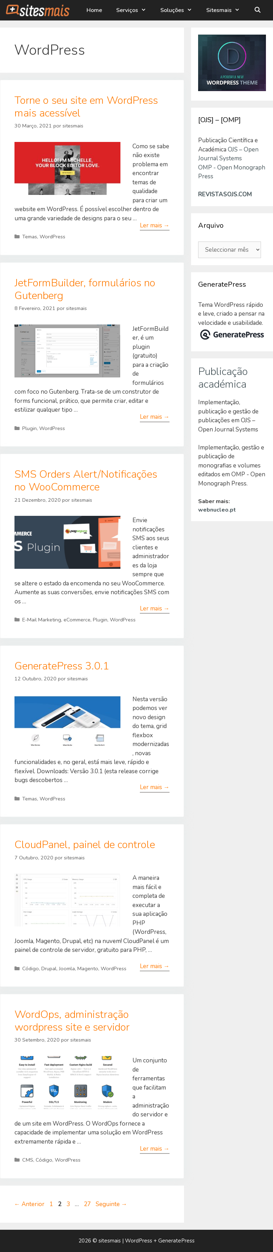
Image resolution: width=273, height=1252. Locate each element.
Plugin (29, 428)
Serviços (134, 10)
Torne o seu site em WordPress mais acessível (86, 106)
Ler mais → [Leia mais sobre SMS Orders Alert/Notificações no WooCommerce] (155, 608)
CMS (27, 1159)
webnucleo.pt (217, 510)
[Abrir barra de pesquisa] (257, 10)
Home (94, 10)
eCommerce (77, 619)
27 (88, 1204)
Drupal (49, 968)
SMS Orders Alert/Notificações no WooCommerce (85, 480)
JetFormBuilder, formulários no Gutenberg (84, 289)
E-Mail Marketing (41, 619)
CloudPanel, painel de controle (84, 844)
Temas (29, 236)
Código (30, 968)
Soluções (179, 10)
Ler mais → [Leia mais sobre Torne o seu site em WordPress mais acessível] (155, 225)
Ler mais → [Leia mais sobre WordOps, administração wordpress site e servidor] (155, 1149)
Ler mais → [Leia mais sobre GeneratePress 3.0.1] (155, 787)
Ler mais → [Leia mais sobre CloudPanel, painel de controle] (155, 966)
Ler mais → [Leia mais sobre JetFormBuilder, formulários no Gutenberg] (155, 417)
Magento (87, 968)
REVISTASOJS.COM (225, 194)
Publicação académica (223, 378)
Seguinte (111, 1204)
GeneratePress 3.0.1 (61, 666)
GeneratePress (176, 1240)
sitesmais (110, 1240)
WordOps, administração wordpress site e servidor (72, 1021)
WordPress (52, 236)
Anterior (29, 1204)
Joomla (67, 968)
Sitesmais (226, 10)
